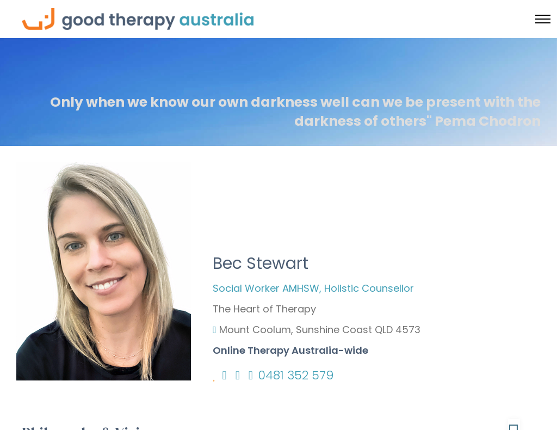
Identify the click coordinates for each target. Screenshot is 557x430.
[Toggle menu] (542, 19)
